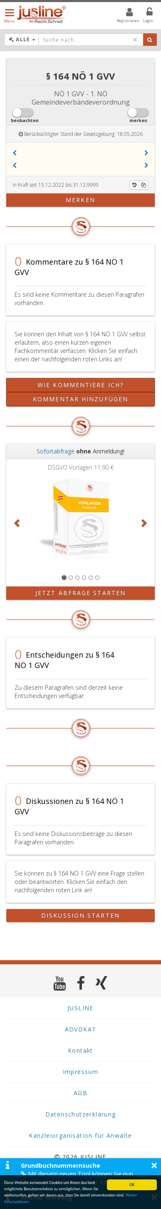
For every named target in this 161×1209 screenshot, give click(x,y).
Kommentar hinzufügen (80, 399)
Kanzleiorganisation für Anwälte (80, 1135)
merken (80, 200)
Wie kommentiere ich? (80, 385)
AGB (80, 1093)
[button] (14, 153)
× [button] (154, 1165)
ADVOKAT (81, 1029)
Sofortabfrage (55, 451)
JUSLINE (80, 1008)
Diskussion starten (80, 915)
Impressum (81, 1072)
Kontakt (80, 1050)
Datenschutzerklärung (80, 1114)
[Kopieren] (144, 185)
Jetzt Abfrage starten (80, 593)
